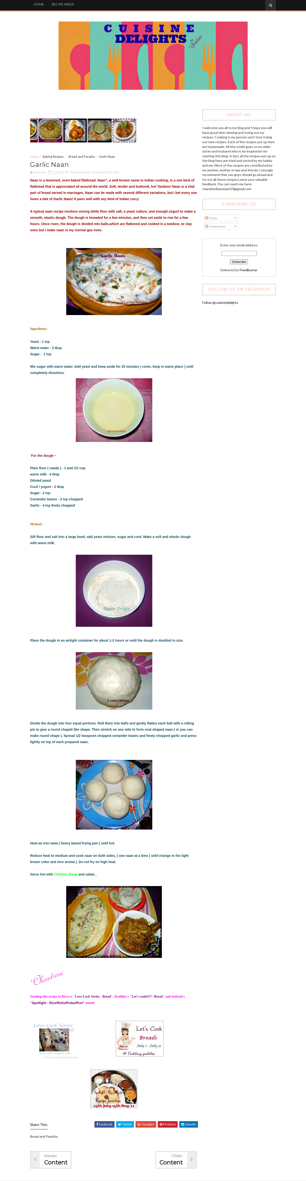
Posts (211, 218)
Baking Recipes (54, 157)
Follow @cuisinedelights (220, 302)
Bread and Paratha (83, 157)
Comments (215, 226)
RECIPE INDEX (64, 4)
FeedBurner (248, 270)
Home (35, 157)
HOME (40, 4)
